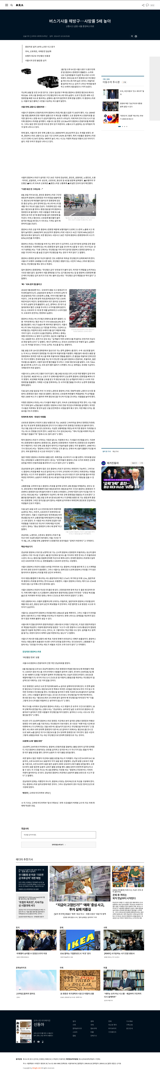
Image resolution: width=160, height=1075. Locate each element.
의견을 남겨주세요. (30, 835)
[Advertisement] (53, 159)
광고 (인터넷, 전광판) (37, 1059)
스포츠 (75, 1032)
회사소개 (26, 1059)
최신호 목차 (112, 1025)
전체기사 (93, 1036)
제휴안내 (48, 1059)
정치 (74, 1021)
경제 (92, 1021)
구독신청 (129, 1025)
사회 (74, 1025)
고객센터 (55, 1059)
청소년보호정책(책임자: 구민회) (89, 1059)
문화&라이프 (77, 1028)
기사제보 (129, 1021)
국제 (92, 1025)
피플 (92, 1032)
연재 (110, 1021)
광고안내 (129, 1028)
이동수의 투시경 (111, 82)
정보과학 (93, 1028)
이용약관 (62, 1059)
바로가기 (134, 463)
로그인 (152, 5)
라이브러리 (112, 1028)
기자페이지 (112, 1032)
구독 (124, 82)
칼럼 (74, 1036)
